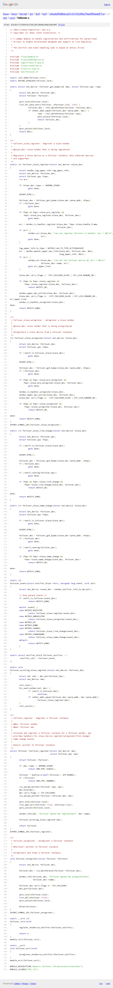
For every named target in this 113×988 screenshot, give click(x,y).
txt (101, 983)
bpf (37, 14)
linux (6, 14)
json (108, 983)
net (5, 18)
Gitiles (17, 983)
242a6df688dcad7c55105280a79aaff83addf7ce (77, 14)
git (31, 14)
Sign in (107, 4)
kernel (23, 14)
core (12, 18)
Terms (33, 983)
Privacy (25, 983)
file (61, 24)
